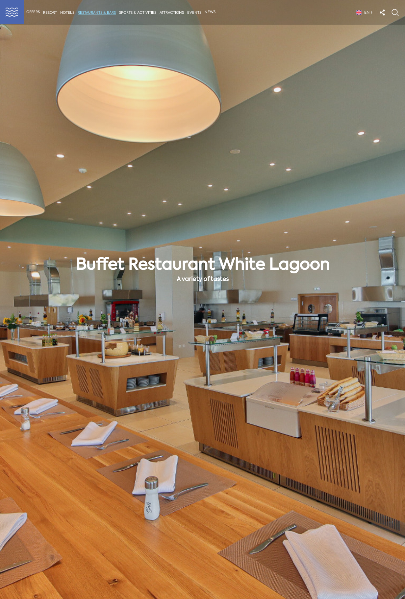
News (211, 12)
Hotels (67, 12)
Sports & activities (138, 12)
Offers (33, 12)
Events (196, 12)
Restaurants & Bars (97, 12)
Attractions (173, 12)
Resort (50, 12)
